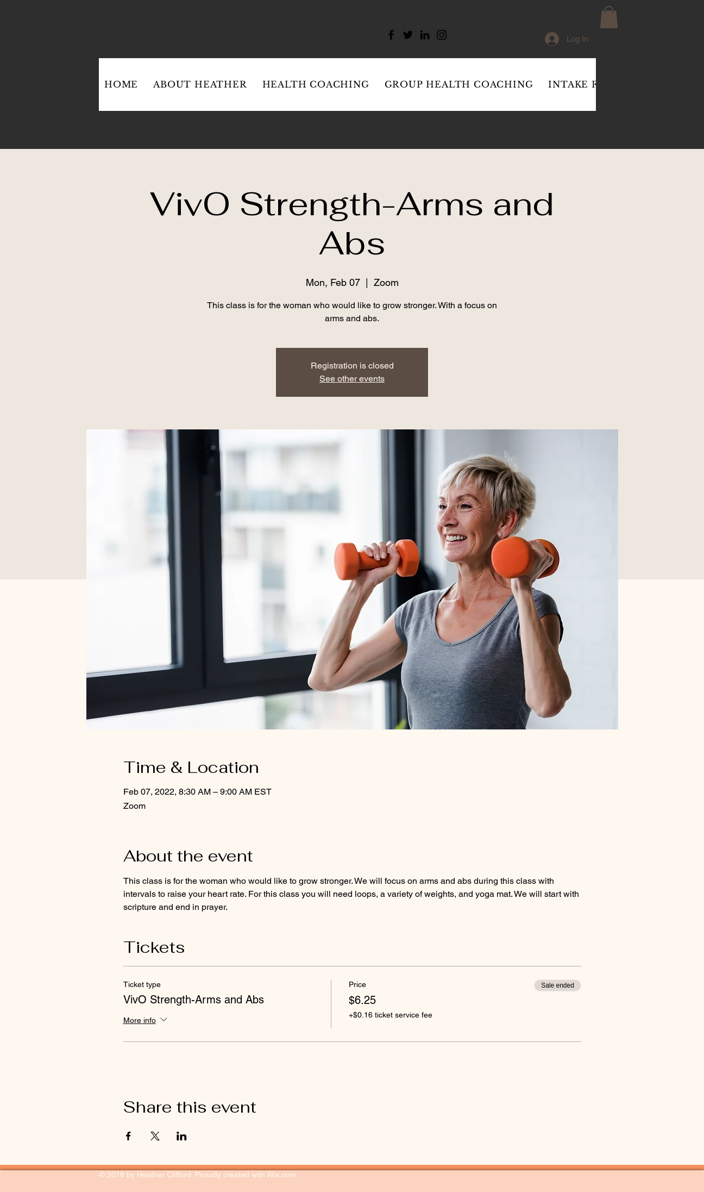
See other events (352, 378)
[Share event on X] (155, 1136)
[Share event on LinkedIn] (182, 1136)
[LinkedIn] (424, 34)
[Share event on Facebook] (128, 1136)
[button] (609, 17)
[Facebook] (391, 34)
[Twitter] (407, 34)
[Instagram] (441, 34)
